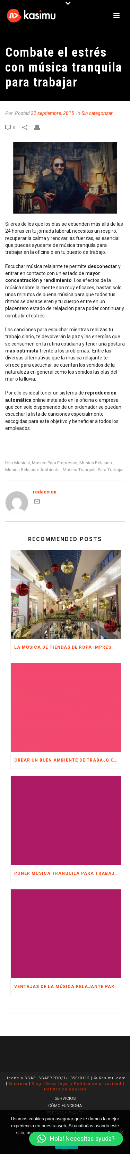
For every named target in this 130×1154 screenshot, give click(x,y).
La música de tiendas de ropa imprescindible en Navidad (67, 647)
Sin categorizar (97, 113)
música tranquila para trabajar (93, 469)
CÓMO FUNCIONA (65, 1105)
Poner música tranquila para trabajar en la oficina (67, 873)
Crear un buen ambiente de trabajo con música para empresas (67, 760)
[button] (76, 1139)
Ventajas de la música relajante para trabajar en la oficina (67, 986)
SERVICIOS (65, 1098)
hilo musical (17, 462)
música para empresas (54, 462)
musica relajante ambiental (33, 469)
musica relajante (96, 462)
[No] (121, 1132)
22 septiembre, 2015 (52, 113)
